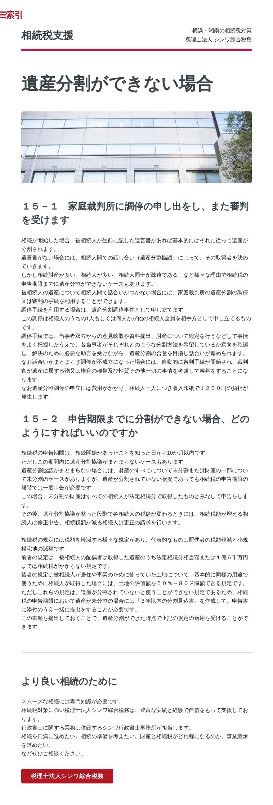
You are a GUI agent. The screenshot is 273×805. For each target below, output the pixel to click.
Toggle (14, 15)
